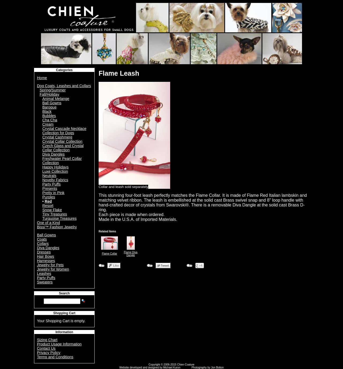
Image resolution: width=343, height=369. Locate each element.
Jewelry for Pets (50, 265)
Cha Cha (49, 120)
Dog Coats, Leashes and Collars (64, 86)
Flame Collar (109, 253)
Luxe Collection (55, 171)
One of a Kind (48, 223)
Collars (43, 243)
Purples (48, 197)
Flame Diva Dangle (130, 254)
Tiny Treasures (54, 214)
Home (42, 78)
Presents (49, 188)
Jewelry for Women (53, 269)
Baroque (49, 107)
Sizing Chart (47, 340)
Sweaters (45, 282)
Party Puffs (51, 184)
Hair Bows (45, 256)
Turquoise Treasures (59, 218)
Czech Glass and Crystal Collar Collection (63, 148)
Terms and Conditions (55, 357)
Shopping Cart (64, 313)
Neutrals (49, 176)
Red (48, 201)
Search (64, 293)
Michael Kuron (171, 367)
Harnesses (46, 261)
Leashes (44, 273)
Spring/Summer (53, 90)
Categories (64, 70)
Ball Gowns (51, 103)
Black (46, 111)
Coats (42, 239)
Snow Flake (52, 210)
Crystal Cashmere (57, 137)
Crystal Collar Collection (62, 141)
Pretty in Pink (53, 193)
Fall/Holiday (49, 94)
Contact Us (46, 348)
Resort (47, 205)
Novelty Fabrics (55, 180)
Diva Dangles (53, 154)
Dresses (44, 252)
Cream (48, 124)
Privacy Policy (48, 353)
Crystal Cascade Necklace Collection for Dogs (64, 130)
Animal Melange (55, 99)
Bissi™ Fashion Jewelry (57, 227)
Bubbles (49, 116)
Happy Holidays (55, 167)
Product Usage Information (59, 344)
